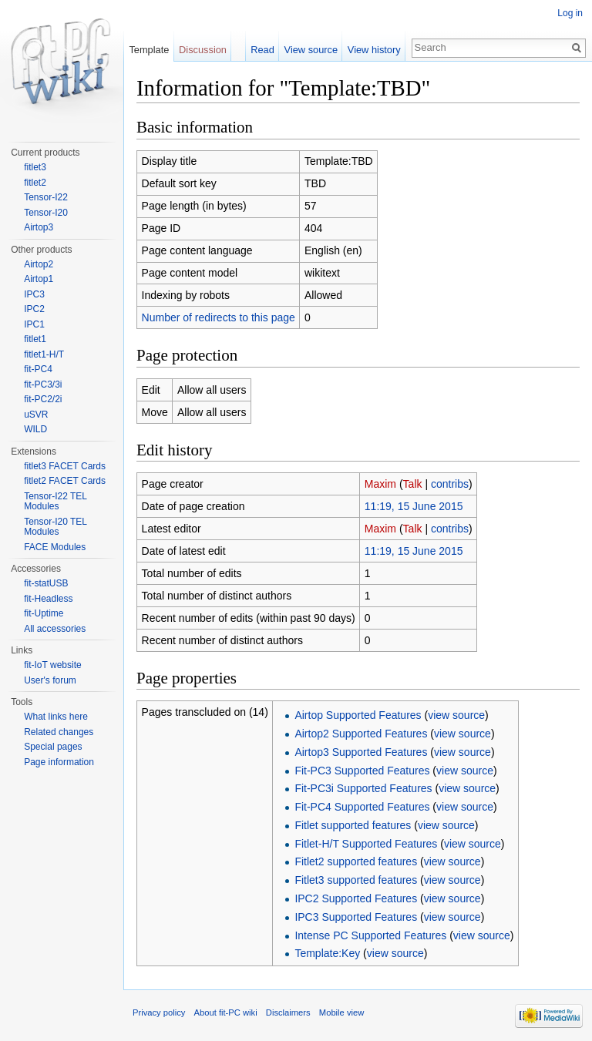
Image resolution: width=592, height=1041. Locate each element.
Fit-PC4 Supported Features (361, 807)
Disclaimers (288, 1012)
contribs (450, 484)
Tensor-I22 (46, 197)
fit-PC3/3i (43, 384)
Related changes (58, 732)
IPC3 (34, 294)
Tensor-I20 (46, 212)
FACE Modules (55, 547)
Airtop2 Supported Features (360, 733)
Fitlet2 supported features (355, 861)
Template (149, 49)
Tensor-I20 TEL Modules (55, 527)
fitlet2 (35, 182)
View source (311, 49)
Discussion (203, 49)
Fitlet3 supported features (355, 880)
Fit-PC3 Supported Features (361, 770)
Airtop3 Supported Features (360, 752)
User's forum (50, 680)
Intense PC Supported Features (370, 935)
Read (262, 49)
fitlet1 (35, 339)
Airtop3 (38, 227)
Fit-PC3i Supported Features (363, 788)
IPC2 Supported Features (355, 898)
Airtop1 (38, 279)
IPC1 (34, 324)
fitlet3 (35, 167)
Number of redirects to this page (218, 317)
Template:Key (327, 953)
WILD (35, 429)
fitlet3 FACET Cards (65, 466)
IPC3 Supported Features (355, 917)
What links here (56, 716)
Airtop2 (38, 264)
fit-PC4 (38, 369)
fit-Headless (48, 598)
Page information (59, 762)
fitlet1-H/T (44, 354)
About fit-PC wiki (225, 1012)
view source (456, 715)
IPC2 (34, 309)
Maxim (380, 484)
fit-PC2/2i (43, 399)
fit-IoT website (52, 665)
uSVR (36, 414)
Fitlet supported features (352, 825)
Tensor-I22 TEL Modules (55, 501)
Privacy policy (159, 1012)
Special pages (53, 746)
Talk (412, 484)
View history (374, 49)
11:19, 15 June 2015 (414, 506)
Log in (570, 13)
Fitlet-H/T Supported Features (365, 844)
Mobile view (341, 1012)
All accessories (55, 628)
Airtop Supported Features (357, 715)
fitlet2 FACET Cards (65, 480)
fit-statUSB (46, 583)
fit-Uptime (43, 613)
